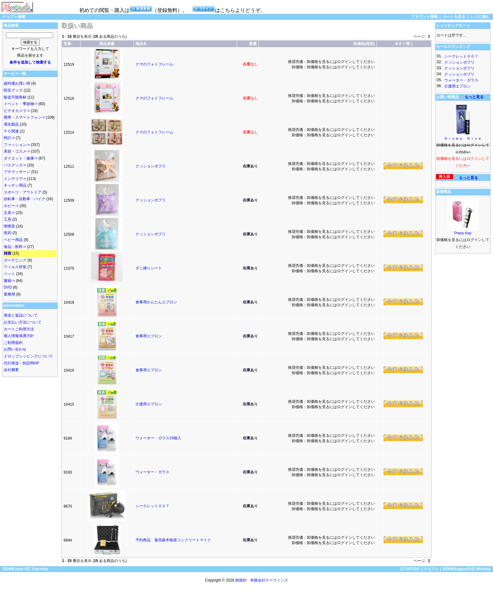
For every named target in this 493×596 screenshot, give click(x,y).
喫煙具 (9, 226)
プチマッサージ (17, 172)
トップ (8, 16)
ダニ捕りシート (149, 268)
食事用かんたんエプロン (156, 302)
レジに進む (480, 16)
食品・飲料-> (15, 247)
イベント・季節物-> (20, 104)
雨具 (7, 233)
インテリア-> (15, 179)
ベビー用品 (13, 240)
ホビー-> (11, 206)
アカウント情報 (424, 16)
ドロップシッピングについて (28, 356)
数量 (253, 44)
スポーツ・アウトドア (23, 192)
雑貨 (21, 16)
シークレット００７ (152, 506)
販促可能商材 (15, 97)
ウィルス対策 (15, 267)
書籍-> (9, 280)
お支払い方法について (23, 322)
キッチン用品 (15, 185)
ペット (9, 274)
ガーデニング (15, 260)
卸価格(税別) (364, 44)
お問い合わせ (15, 349)
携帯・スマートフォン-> (24, 117)
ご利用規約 (13, 342)
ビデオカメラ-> (17, 111)
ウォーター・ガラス (152, 472)
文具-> (9, 213)
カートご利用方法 (19, 329)
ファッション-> (17, 145)
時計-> (9, 138)
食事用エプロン (149, 336)
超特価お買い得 (17, 83)
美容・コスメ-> (17, 151)
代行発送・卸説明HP (21, 363)
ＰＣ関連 (11, 131)
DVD (8, 287)
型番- (68, 44)
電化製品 (11, 124)
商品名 (141, 44)
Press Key (463, 233)
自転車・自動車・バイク (24, 199)
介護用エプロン (149, 404)
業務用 (9, 294)
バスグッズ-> (15, 165)
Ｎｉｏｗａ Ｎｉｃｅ (463, 138)
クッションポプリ (151, 166)
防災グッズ (13, 90)
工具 (7, 219)
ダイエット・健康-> (20, 158)
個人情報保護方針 (19, 336)
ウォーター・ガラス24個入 (158, 438)
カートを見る (454, 16)
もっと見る (472, 97)
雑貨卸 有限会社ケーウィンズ (261, 580)
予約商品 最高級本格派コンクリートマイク (173, 540)
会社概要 (11, 370)
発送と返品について (21, 315)
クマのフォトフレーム (154, 64)
